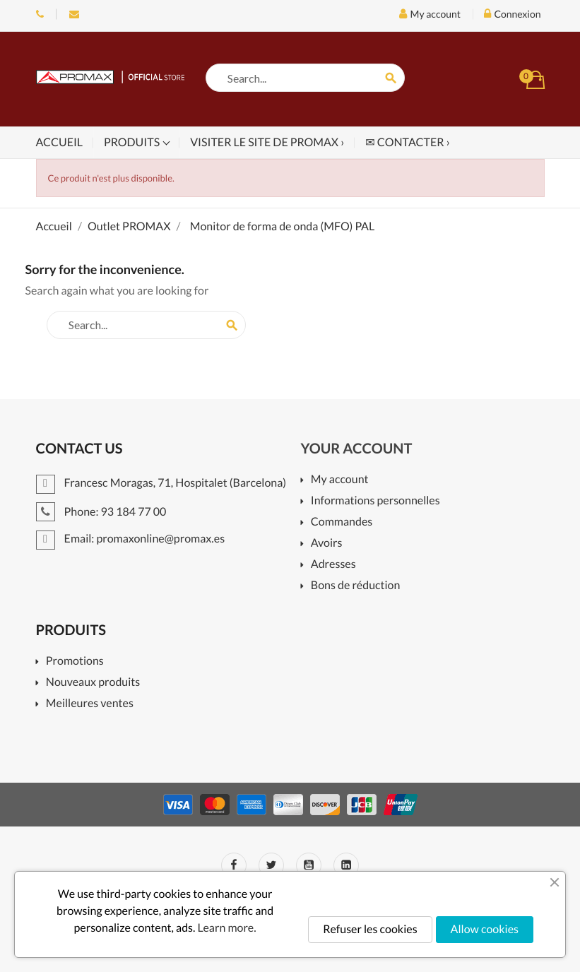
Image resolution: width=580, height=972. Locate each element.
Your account (357, 448)
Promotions (75, 662)
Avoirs (327, 544)
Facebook (234, 865)
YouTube (308, 865)
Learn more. (227, 928)
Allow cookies (485, 929)
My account (340, 480)
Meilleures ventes (90, 704)
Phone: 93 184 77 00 (40, 14)
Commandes (341, 522)
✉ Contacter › (407, 142)
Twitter (271, 865)
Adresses (333, 565)
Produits (133, 142)
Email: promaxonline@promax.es (74, 14)
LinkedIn (346, 865)
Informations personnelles (375, 501)
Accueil (59, 142)
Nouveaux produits (93, 683)
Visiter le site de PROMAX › (267, 142)
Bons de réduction (356, 586)
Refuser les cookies (370, 929)
